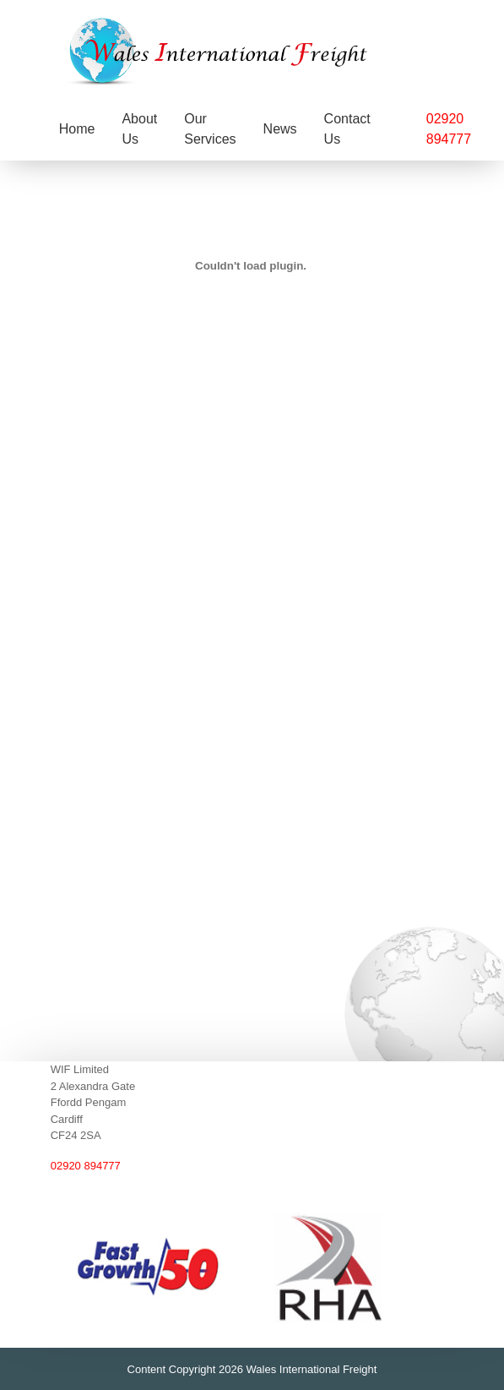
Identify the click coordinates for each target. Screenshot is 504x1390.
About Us (139, 129)
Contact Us (347, 129)
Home (77, 129)
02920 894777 (86, 1165)
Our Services (210, 129)
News (280, 129)
